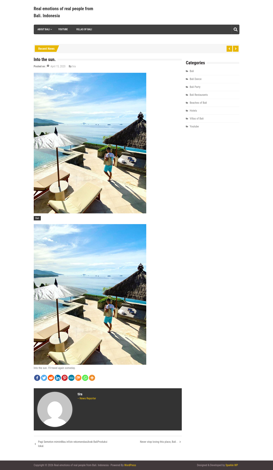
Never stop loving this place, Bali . (158, 441)
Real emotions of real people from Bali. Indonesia (63, 12)
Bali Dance (195, 79)
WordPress (130, 465)
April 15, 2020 (57, 66)
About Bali (43, 29)
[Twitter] (44, 378)
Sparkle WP (231, 465)
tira (74, 66)
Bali (37, 218)
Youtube (63, 29)
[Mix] (78, 378)
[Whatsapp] (85, 378)
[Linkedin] (58, 378)
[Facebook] (37, 378)
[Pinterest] (65, 378)
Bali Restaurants (199, 94)
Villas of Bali (84, 29)
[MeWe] (71, 378)
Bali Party (195, 87)
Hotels (193, 110)
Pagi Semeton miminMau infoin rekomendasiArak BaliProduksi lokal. (72, 444)
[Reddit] (51, 378)
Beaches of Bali (198, 102)
